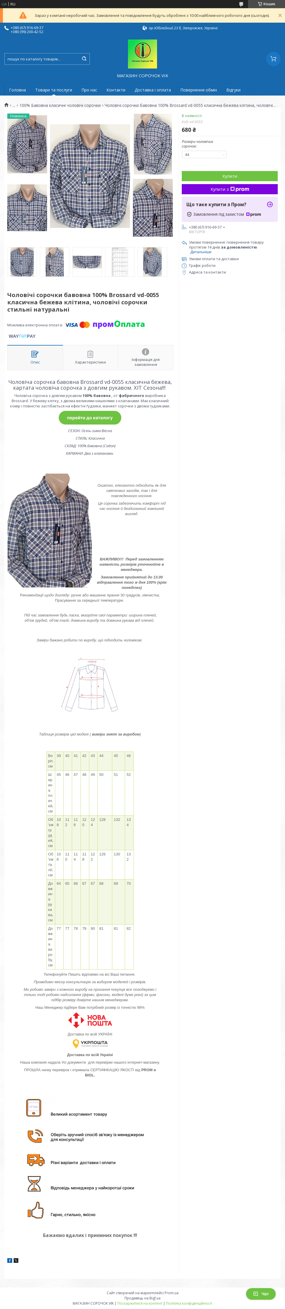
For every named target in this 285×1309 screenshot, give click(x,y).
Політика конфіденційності (189, 1303)
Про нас (89, 90)
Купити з (230, 189)
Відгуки (233, 90)
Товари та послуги (53, 90)
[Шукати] (84, 59)
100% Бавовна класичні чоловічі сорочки (60, 105)
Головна (17, 90)
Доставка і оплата (153, 90)
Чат (261, 1294)
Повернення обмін (198, 90)
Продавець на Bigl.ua (142, 1298)
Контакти (115, 90)
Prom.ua (172, 1292)
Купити (229, 176)
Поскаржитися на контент (139, 1303)
